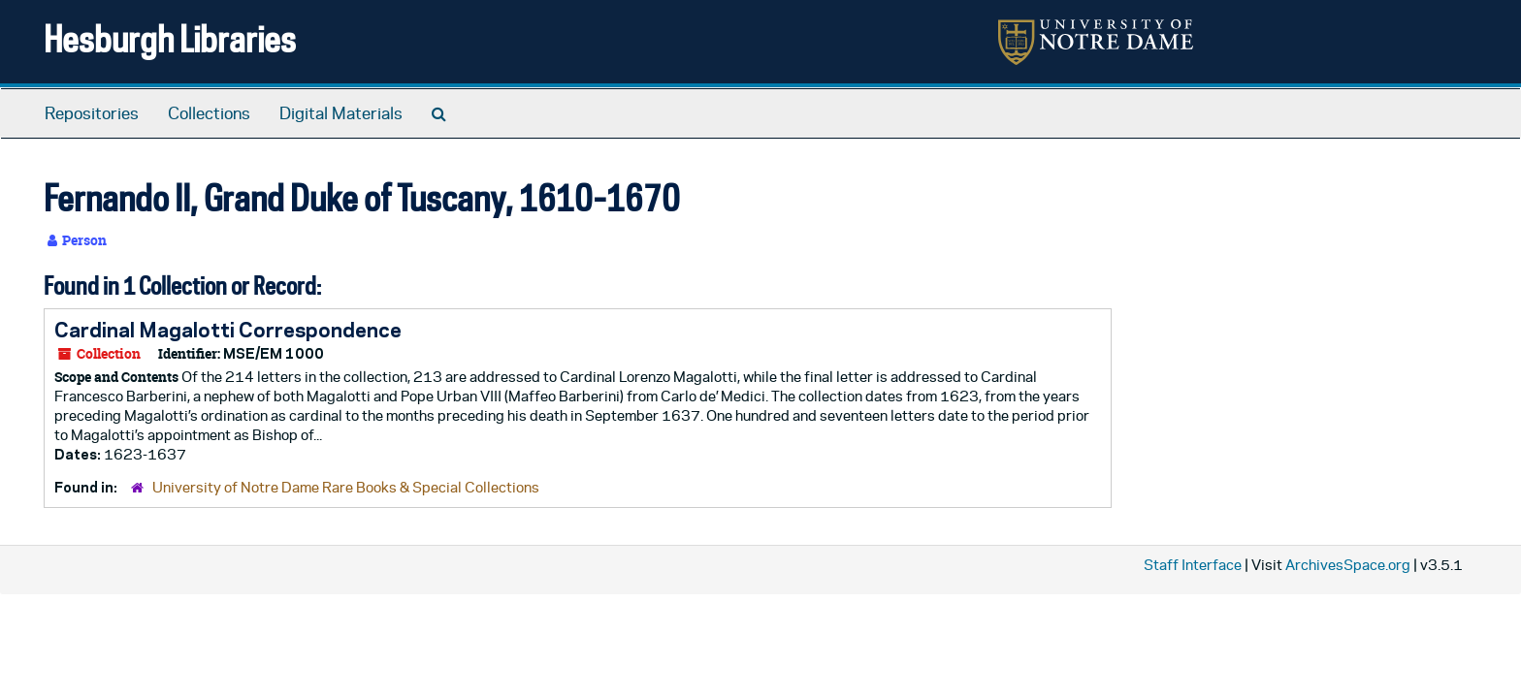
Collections (209, 113)
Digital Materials (341, 113)
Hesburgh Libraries (170, 38)
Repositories (92, 113)
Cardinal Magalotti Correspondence (228, 329)
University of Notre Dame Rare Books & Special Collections (345, 487)
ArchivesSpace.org (1347, 564)
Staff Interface (1193, 564)
